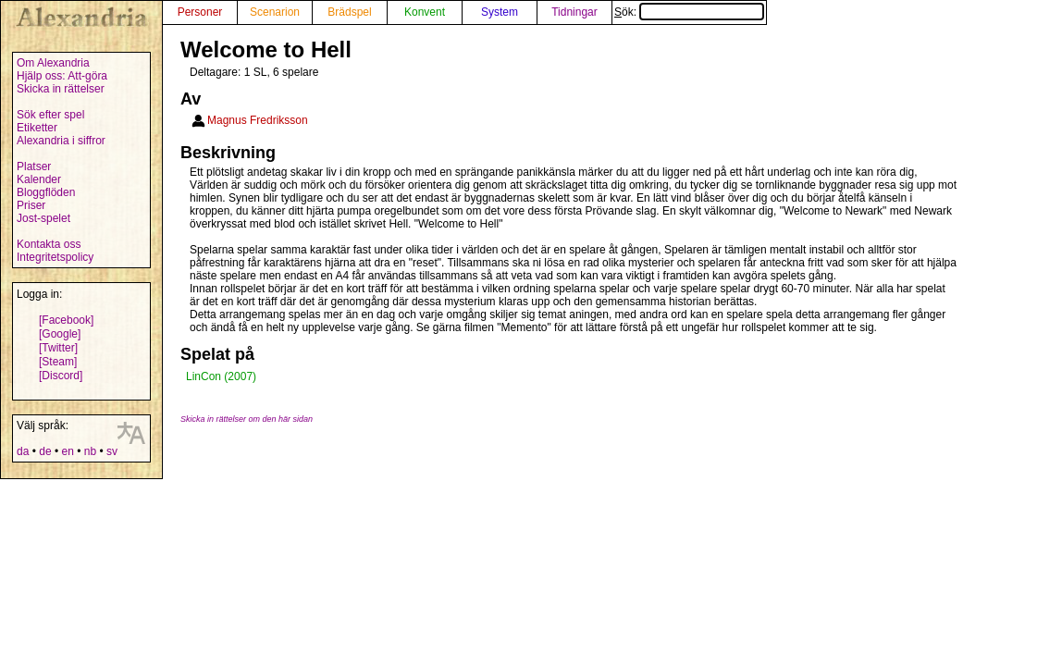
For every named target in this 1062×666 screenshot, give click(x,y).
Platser (34, 166)
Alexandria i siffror (61, 140)
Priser (31, 205)
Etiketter (37, 127)
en (67, 451)
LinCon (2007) (221, 376)
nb (90, 451)
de (45, 451)
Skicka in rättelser (61, 88)
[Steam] (58, 361)
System (499, 12)
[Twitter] (58, 347)
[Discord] (60, 375)
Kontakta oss (48, 244)
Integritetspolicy (55, 257)
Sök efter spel (50, 114)
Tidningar (574, 12)
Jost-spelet (43, 218)
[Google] (59, 333)
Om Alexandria (53, 62)
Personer (200, 12)
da (23, 451)
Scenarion (275, 12)
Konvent (424, 12)
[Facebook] (66, 320)
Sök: (689, 12)
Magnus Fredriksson (257, 120)
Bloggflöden (46, 192)
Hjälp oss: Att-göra (62, 75)
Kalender (39, 179)
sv (111, 451)
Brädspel (349, 12)
